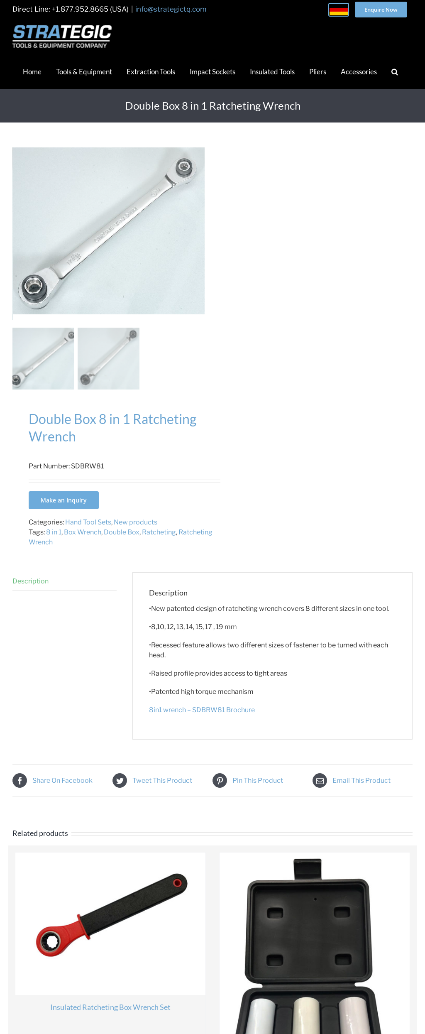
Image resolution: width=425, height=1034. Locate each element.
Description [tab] (30, 589)
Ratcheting (159, 540)
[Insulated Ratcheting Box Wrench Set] (110, 931)
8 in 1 (53, 540)
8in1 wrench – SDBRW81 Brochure (202, 718)
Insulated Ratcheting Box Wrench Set (110, 1015)
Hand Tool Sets (88, 530)
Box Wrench (82, 540)
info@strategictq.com (170, 9)
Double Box (121, 540)
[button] (394, 71)
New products (135, 530)
